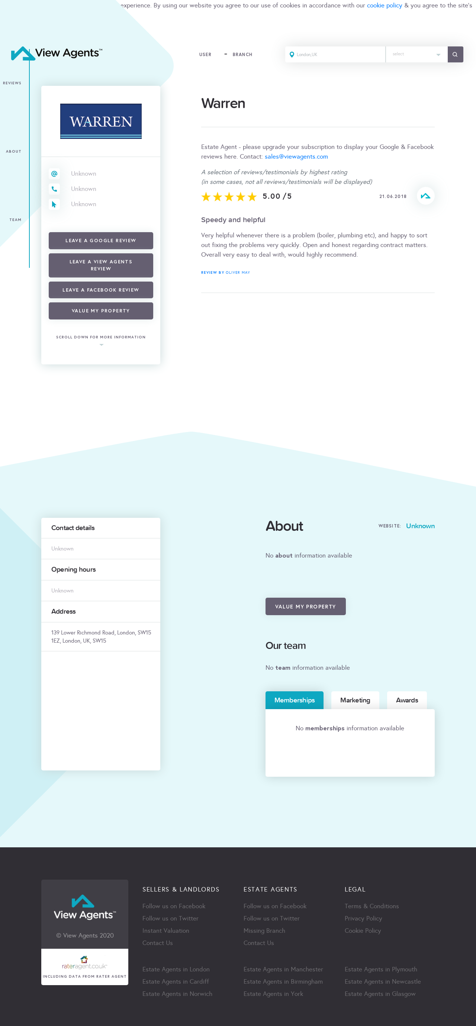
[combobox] (417, 54)
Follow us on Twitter (170, 918)
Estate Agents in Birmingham (283, 982)
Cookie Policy (363, 931)
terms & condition (24, 15)
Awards (407, 700)
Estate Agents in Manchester (283, 969)
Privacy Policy (363, 918)
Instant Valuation (165, 931)
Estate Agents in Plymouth (381, 969)
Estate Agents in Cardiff (175, 982)
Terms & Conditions (372, 906)
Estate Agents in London (176, 969)
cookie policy (384, 5)
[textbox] (417, 52)
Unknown (83, 174)
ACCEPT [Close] (14, 31)
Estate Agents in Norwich (177, 994)
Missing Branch (264, 931)
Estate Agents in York (273, 994)
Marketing (355, 700)
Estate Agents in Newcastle (383, 982)
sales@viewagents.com (296, 156)
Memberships (294, 700)
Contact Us (157, 943)
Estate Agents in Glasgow (380, 994)
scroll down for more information (101, 337)
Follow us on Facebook (173, 906)
